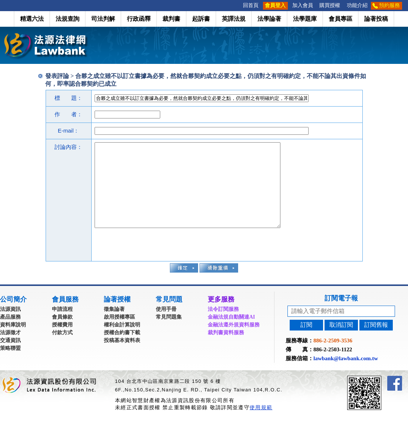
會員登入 (275, 5)
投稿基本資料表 (122, 357)
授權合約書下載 (122, 349)
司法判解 (103, 19)
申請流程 (62, 326)
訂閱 (306, 341)
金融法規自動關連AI (231, 333)
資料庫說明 (13, 341)
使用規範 (261, 424)
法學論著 (269, 19)
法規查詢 (67, 19)
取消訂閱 (341, 341)
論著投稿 (376, 19)
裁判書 (171, 19)
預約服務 (389, 5)
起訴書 (201, 19)
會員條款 (62, 333)
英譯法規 (234, 19)
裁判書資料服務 (226, 349)
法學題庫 (305, 19)
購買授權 (329, 5)
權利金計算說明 (122, 341)
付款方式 (62, 349)
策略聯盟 (10, 365)
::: (237, 5)
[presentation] (151, 260)
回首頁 (251, 5)
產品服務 (10, 333)
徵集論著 (114, 326)
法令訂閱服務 (223, 326)
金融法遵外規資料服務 (234, 341)
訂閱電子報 (341, 315)
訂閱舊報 (376, 341)
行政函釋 (139, 19)
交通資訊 (10, 357)
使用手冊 (166, 326)
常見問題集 (169, 333)
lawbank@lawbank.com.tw (345, 375)
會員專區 (340, 19)
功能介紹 (357, 5)
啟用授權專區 (119, 333)
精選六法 (32, 19)
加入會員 (302, 5)
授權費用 (62, 341)
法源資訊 (10, 326)
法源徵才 (10, 349)
